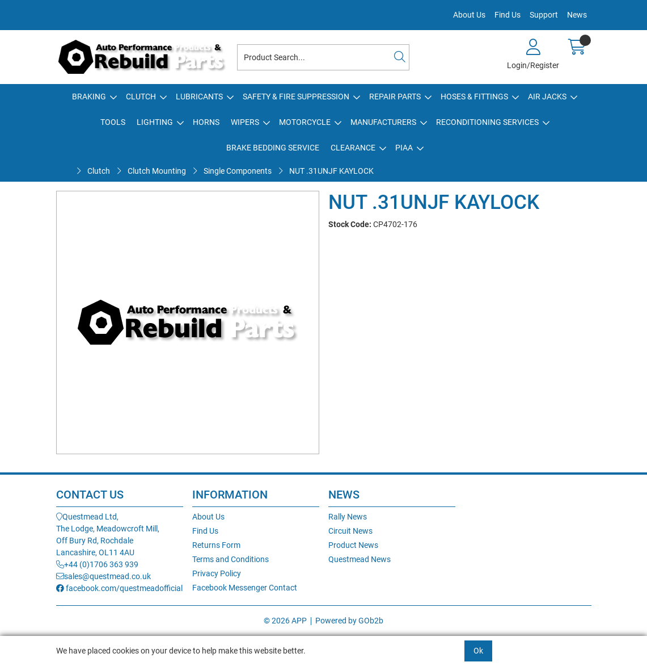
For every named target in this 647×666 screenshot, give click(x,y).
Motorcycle (305, 122)
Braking (89, 96)
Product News (353, 545)
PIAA (404, 147)
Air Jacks (547, 96)
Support (544, 14)
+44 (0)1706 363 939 (97, 564)
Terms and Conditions (230, 559)
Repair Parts (395, 96)
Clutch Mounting (157, 170)
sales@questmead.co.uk (103, 576)
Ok (478, 650)
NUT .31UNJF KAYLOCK (331, 170)
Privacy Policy (216, 573)
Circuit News (350, 530)
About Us (469, 14)
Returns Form (216, 545)
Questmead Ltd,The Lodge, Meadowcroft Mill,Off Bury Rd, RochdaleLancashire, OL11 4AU (107, 534)
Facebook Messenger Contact (244, 587)
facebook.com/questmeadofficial (119, 588)
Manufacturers (383, 122)
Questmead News (359, 559)
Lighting (155, 122)
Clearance (353, 147)
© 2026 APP (285, 620)
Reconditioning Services (487, 122)
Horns (206, 122)
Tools (112, 122)
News (577, 14)
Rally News (347, 516)
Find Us (507, 14)
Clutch (141, 96)
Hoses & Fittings (474, 96)
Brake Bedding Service (272, 147)
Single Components (238, 170)
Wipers (245, 122)
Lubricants (199, 96)
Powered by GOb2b (349, 620)
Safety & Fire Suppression (296, 96)
